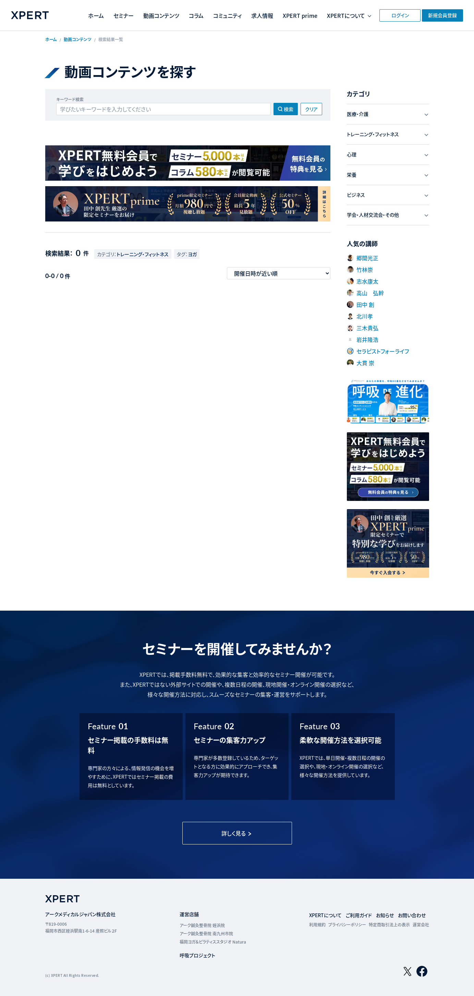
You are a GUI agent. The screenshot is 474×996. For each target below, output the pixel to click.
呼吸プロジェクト (197, 955)
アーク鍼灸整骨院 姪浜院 (202, 925)
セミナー (123, 15)
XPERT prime (300, 15)
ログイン (400, 15)
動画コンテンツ (161, 15)
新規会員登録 (442, 15)
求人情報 (262, 15)
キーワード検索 (70, 99)
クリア (311, 109)
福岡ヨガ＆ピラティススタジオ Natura (213, 942)
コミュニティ (227, 15)
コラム (196, 15)
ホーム (96, 15)
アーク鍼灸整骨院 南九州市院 (206, 933)
